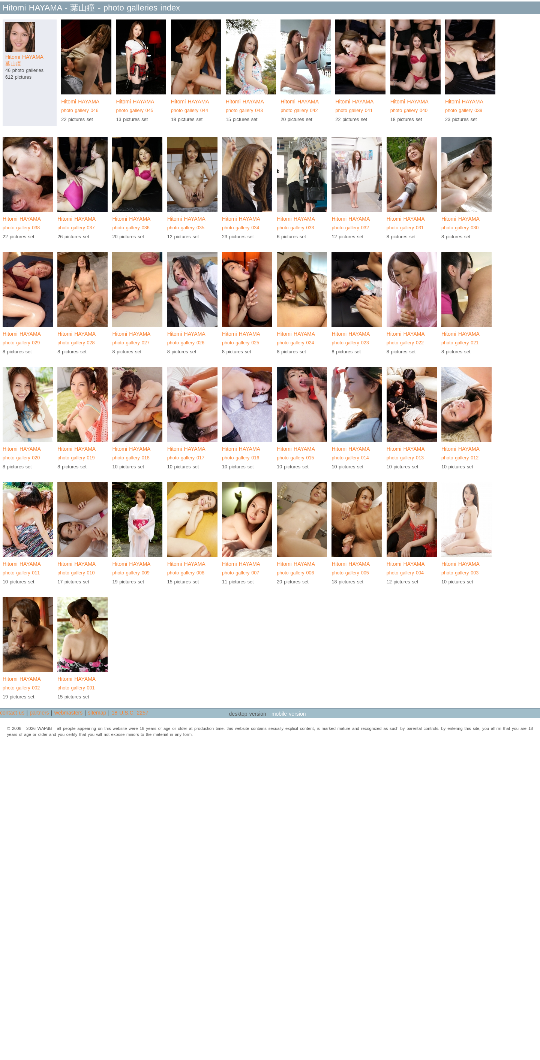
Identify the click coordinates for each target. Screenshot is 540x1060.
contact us (12, 713)
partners (39, 713)
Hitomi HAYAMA (86, 107)
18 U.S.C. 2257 (129, 713)
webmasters (68, 713)
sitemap (97, 713)
